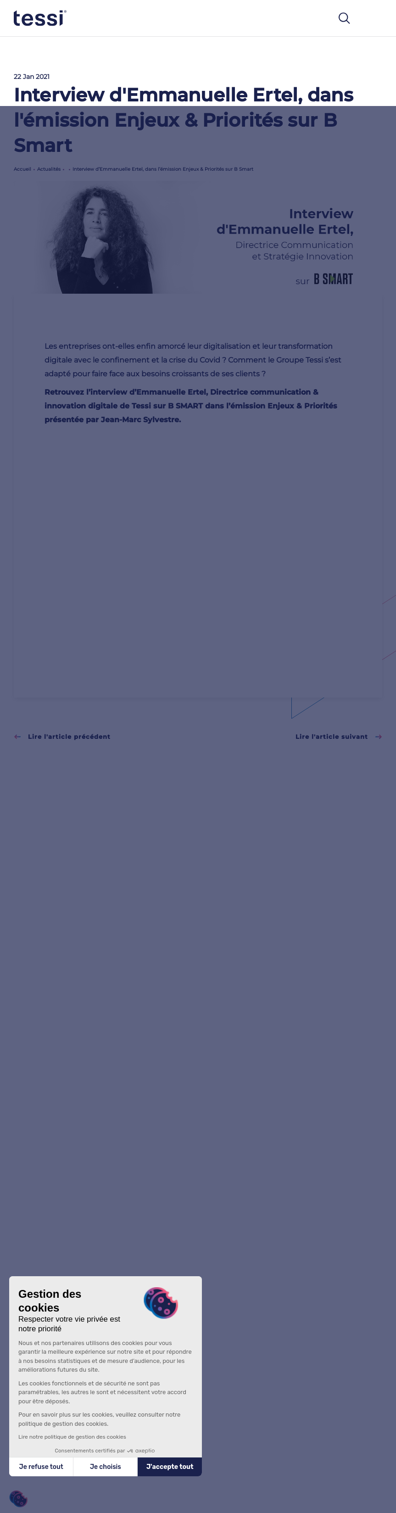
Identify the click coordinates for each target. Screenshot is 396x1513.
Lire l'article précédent (62, 736)
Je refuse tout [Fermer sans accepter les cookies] (41, 1467)
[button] (18, 1499)
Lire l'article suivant (339, 736)
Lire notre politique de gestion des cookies (72, 1437)
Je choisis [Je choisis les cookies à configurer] (105, 1467)
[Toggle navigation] (372, 18)
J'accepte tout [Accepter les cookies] (170, 1467)
